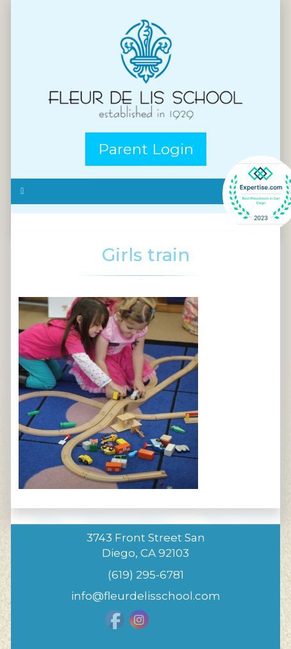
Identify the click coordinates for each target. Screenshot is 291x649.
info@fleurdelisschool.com (145, 595)
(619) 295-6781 (146, 574)
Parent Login (146, 149)
